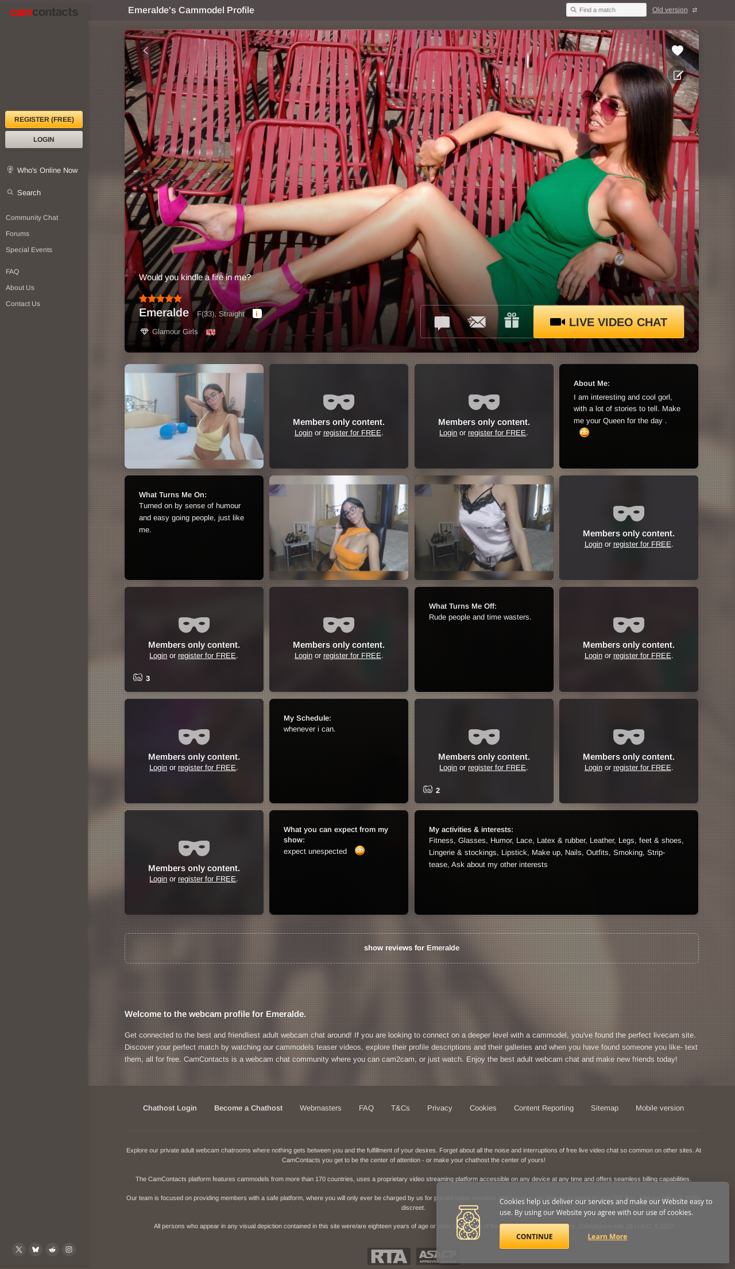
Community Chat (32, 218)
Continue (534, 1236)
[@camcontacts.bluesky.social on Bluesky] (35, 1249)
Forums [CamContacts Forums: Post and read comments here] (17, 234)
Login (44, 140)
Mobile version (660, 1108)
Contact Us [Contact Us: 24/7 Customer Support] (23, 304)
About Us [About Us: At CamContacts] (20, 288)
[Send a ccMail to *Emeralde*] (477, 321)
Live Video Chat (608, 322)
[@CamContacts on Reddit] (52, 1249)
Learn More (608, 1236)
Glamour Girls (168, 331)
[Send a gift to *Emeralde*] (511, 321)
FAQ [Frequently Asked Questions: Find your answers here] (12, 272)
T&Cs (400, 1108)
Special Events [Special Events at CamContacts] (29, 250)
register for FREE (352, 432)
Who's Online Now (47, 170)
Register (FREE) (44, 119)
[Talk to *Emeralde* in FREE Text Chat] (442, 321)
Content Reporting (544, 1108)
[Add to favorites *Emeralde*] (677, 50)
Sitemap (604, 1108)
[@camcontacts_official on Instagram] (69, 1249)
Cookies (483, 1108)
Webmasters (321, 1108)
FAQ (366, 1108)
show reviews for (411, 947)
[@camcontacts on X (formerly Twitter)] (19, 1249)
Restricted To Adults (389, 1256)
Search (29, 192)
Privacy (439, 1108)
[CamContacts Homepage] (44, 57)
